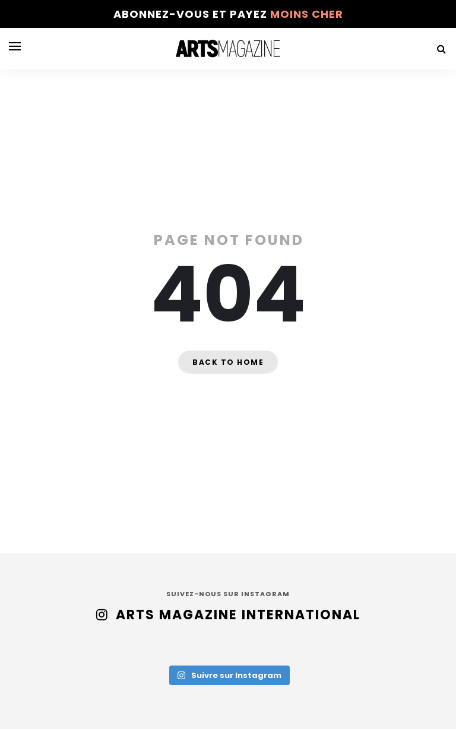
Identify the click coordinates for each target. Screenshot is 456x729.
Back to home (228, 362)
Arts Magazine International (238, 615)
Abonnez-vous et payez (228, 14)
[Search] (441, 49)
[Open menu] (15, 46)
